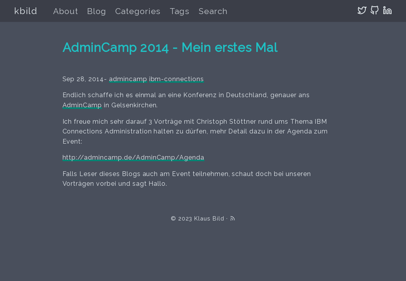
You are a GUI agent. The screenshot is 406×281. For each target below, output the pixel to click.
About (65, 11)
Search (213, 11)
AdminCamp (82, 105)
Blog (96, 11)
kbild (25, 10)
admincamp (128, 79)
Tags (180, 11)
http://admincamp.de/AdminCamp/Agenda (134, 157)
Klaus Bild (209, 218)
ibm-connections (176, 79)
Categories (138, 11)
